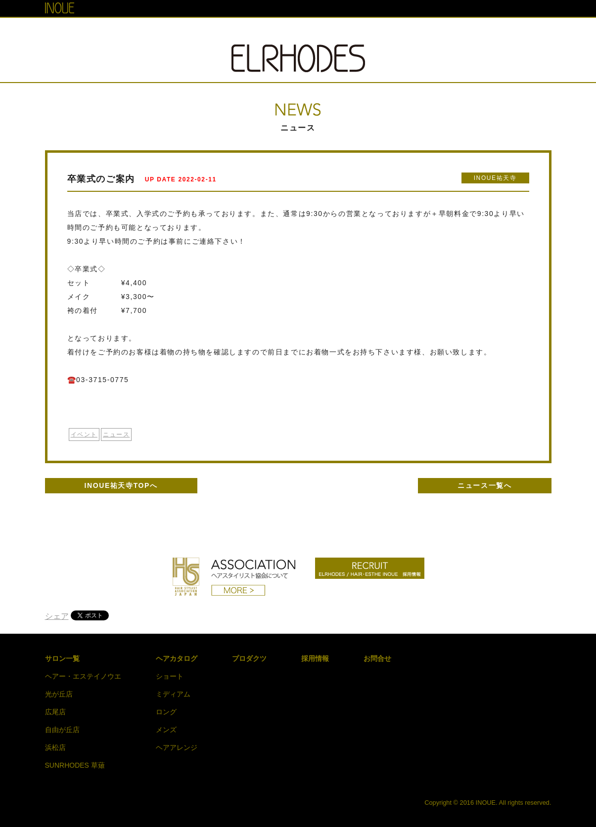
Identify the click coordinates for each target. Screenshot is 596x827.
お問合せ (377, 658)
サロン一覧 (62, 658)
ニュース (116, 434)
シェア (57, 616)
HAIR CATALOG (303, 31)
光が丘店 (59, 694)
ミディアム (173, 694)
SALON (204, 31)
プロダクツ (249, 658)
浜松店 (55, 747)
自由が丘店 (62, 730)
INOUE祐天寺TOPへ (121, 485)
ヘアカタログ (176, 658)
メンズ (166, 730)
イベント (84, 434)
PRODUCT (368, 31)
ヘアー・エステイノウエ (83, 676)
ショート (169, 676)
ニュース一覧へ (484, 485)
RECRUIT (422, 31)
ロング (166, 712)
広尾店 (55, 712)
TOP (165, 31)
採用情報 (315, 658)
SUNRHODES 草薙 (75, 765)
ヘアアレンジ (176, 747)
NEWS (248, 31)
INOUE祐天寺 (495, 177)
